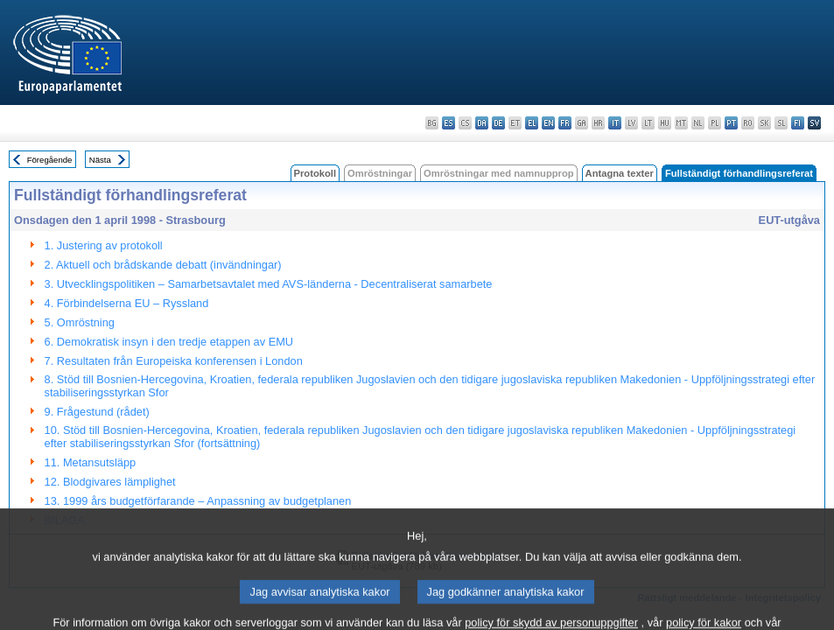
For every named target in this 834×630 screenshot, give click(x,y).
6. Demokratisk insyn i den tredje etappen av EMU (169, 341)
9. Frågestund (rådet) (97, 411)
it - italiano (614, 123)
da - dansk (481, 123)
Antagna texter (619, 173)
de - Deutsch (498, 123)
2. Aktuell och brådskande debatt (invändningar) (163, 264)
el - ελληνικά (531, 123)
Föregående (50, 159)
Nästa (100, 159)
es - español (448, 123)
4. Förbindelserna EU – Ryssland (127, 303)
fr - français (564, 123)
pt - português (731, 123)
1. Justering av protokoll (104, 245)
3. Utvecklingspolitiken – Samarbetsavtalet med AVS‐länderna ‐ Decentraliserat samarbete (269, 283)
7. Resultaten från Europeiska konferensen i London (174, 361)
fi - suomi (797, 123)
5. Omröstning (80, 322)
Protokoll (315, 173)
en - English (548, 123)
